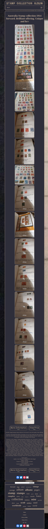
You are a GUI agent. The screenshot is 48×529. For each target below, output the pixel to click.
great (32, 494)
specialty (40, 500)
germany (24, 506)
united (22, 487)
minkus (29, 503)
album (19, 489)
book (8, 500)
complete (11, 496)
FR (25, 522)
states (18, 496)
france (38, 496)
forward (12, 487)
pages (37, 490)
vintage (36, 487)
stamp (11, 493)
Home (24, 512)
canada (32, 496)
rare (40, 494)
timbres (27, 500)
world (35, 506)
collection (17, 499)
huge (18, 487)
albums (29, 489)
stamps (21, 493)
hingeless (26, 496)
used (35, 502)
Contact (24, 514)
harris (36, 494)
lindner (29, 506)
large (17, 503)
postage (12, 490)
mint (33, 499)
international (28, 487)
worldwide (16, 505)
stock (22, 496)
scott (23, 502)
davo (13, 503)
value (28, 494)
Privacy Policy (25, 517)
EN (23, 522)
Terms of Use (24, 520)
